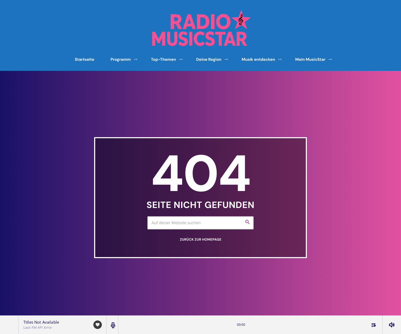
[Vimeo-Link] (202, 28)
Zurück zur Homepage (200, 239)
